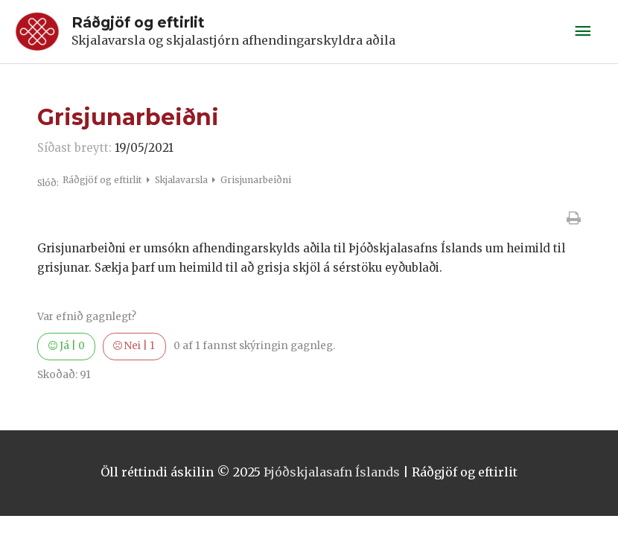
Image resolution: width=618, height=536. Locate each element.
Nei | (134, 345)
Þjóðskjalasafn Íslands (332, 472)
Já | (66, 345)
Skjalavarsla (182, 179)
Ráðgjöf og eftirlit (138, 22)
